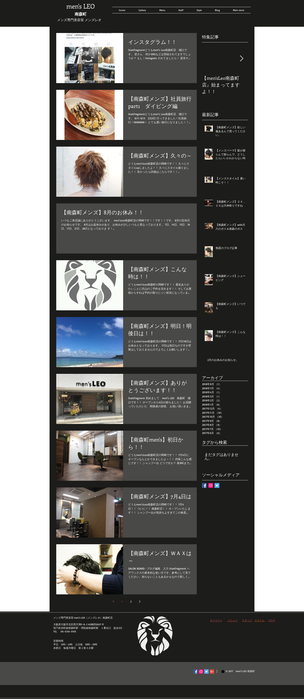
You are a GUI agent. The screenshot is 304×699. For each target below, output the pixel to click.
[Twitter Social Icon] (206, 671)
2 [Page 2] (131, 601)
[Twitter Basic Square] (217, 485)
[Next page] (139, 601)
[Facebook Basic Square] (204, 485)
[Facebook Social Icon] (195, 671)
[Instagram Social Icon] (210, 485)
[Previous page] (113, 601)
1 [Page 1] (122, 601)
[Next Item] (241, 58)
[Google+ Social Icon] (212, 671)
